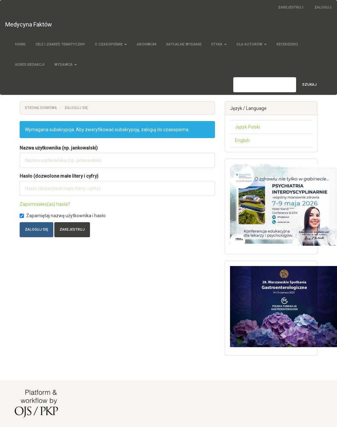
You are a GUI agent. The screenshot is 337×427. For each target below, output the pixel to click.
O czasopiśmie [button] (111, 44)
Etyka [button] (219, 44)
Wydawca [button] (65, 64)
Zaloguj (322, 7)
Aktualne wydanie (184, 44)
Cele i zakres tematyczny (60, 44)
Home (20, 44)
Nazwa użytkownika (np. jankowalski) (59, 148)
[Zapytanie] (264, 84)
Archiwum (146, 44)
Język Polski (247, 127)
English (242, 140)
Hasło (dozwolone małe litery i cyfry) (59, 176)
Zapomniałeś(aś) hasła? (45, 204)
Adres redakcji (29, 64)
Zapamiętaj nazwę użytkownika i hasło (63, 215)
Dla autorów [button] (252, 44)
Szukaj (309, 84)
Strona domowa (41, 108)
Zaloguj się (36, 229)
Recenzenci (287, 44)
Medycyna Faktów (28, 24)
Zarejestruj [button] (72, 229)
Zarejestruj (290, 7)
